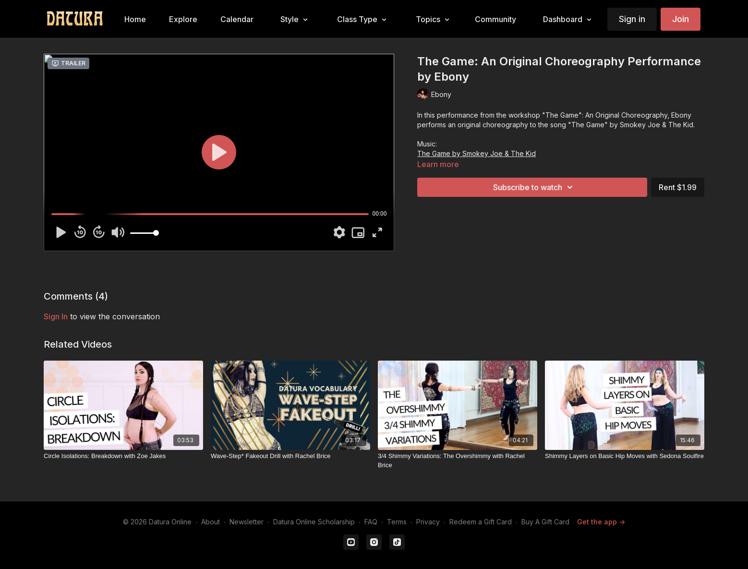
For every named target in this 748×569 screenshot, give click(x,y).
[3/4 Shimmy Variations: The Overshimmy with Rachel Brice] (457, 460)
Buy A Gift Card (545, 522)
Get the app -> (601, 522)
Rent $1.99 (678, 187)
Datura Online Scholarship (314, 522)
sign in (56, 316)
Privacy (428, 522)
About (210, 522)
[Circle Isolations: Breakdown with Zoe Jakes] (123, 456)
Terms (397, 522)
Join (680, 19)
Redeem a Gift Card (480, 522)
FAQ (370, 522)
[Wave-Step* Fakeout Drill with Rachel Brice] (290, 456)
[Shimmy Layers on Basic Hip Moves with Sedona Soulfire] (624, 456)
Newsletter (246, 522)
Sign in (632, 19)
